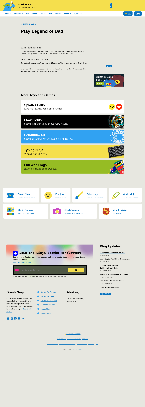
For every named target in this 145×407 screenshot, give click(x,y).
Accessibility (82, 396)
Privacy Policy (52, 396)
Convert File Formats (48, 344)
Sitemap (85, 391)
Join (128, 13)
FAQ (97, 396)
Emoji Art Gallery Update (109, 339)
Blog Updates (110, 298)
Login (138, 13)
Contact (91, 396)
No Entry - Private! (73, 386)
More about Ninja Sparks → (22, 314)
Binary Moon (77, 401)
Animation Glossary (48, 357)
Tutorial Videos (46, 365)
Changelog (61, 391)
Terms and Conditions (67, 396)
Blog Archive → (105, 346)
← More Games (28, 24)
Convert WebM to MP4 (49, 353)
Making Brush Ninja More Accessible (114, 327)
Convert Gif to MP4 (47, 348)
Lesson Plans (45, 361)
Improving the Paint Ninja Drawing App (115, 311)
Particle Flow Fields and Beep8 (112, 333)
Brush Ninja (24, 4)
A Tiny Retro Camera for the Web (112, 305)
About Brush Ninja (74, 391)
